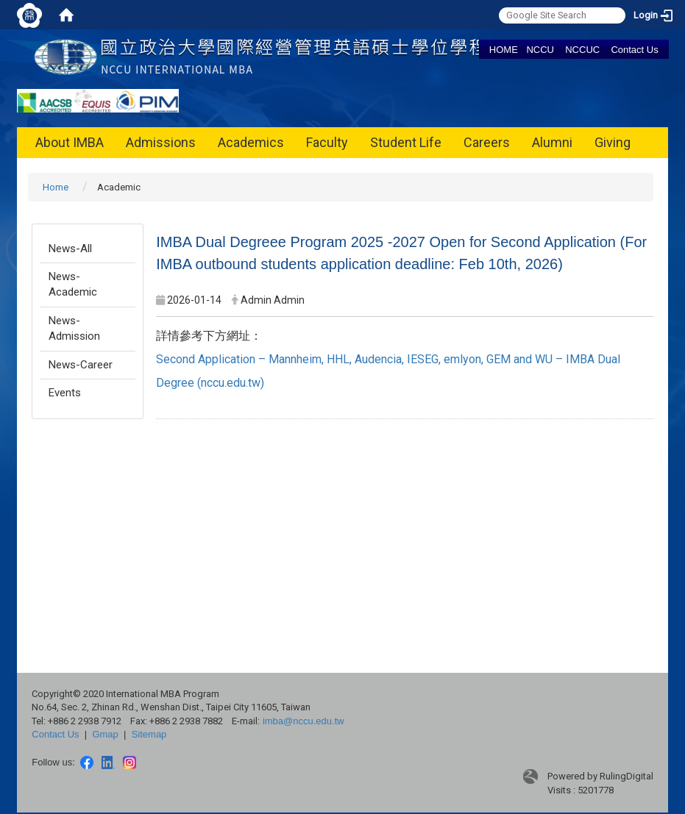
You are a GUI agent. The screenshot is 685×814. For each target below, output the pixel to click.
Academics (251, 142)
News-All (70, 248)
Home (55, 187)
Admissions (161, 142)
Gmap (105, 734)
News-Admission (74, 328)
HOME (503, 49)
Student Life (405, 142)
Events (65, 392)
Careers (487, 142)
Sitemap (149, 734)
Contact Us (634, 49)
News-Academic (73, 284)
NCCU (540, 49)
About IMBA (69, 142)
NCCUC (582, 49)
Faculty (327, 142)
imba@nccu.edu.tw (303, 720)
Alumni (552, 142)
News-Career (81, 364)
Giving (613, 142)
